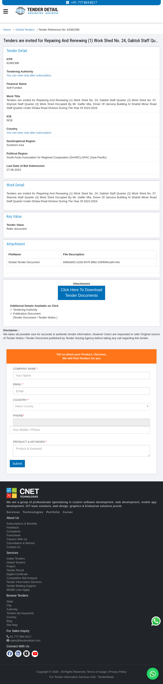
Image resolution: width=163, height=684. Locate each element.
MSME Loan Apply (18, 589)
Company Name (25, 368)
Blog (9, 621)
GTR (9, 59)
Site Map (12, 625)
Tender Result (15, 570)
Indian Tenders (16, 558)
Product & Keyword (30, 441)
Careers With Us (17, 539)
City (9, 605)
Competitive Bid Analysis (22, 578)
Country (12, 128)
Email (18, 384)
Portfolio (53, 512)
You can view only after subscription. (29, 75)
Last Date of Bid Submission (26, 165)
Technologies (33, 512)
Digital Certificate (17, 574)
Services (13, 512)
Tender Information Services (24, 582)
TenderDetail (106, 677)
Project (11, 566)
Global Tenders (16, 562)
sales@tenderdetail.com (24, 640)
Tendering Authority (20, 71)
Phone (18, 415)
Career (68, 512)
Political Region (17, 153)
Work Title (13, 96)
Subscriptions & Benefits (22, 523)
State (10, 601)
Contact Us (13, 547)
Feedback (13, 527)
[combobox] (81, 406)
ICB (9, 116)
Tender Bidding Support (21, 585)
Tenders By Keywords (20, 613)
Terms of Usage (97, 671)
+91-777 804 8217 (84, 3)
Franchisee (13, 535)
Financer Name (17, 83)
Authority (12, 609)
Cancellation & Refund (20, 543)
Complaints (14, 531)
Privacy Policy (118, 671)
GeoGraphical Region (21, 141)
